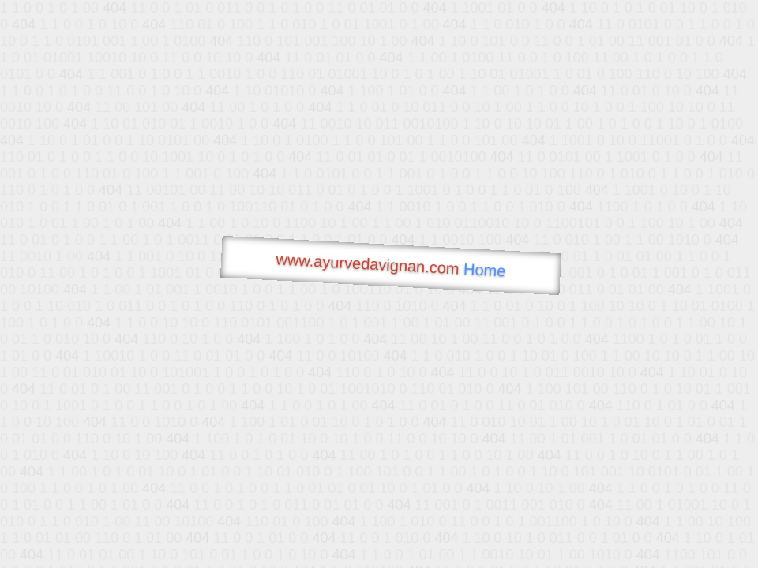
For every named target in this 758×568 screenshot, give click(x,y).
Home (484, 270)
